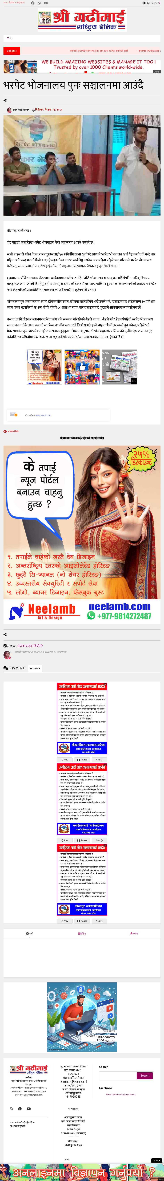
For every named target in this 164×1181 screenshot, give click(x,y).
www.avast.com (43, 415)
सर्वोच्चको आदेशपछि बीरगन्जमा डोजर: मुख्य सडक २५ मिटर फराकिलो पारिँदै (104, 51)
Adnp (156, 72)
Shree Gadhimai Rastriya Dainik (120, 1094)
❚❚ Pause (82, 760)
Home (67, 1159)
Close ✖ (157, 1160)
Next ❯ (99, 760)
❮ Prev (64, 760)
